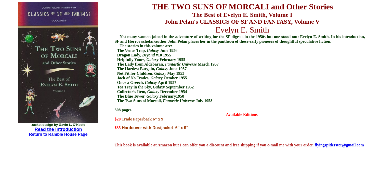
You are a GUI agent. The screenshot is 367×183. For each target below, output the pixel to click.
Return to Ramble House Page (58, 134)
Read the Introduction (58, 129)
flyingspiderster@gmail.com (339, 145)
